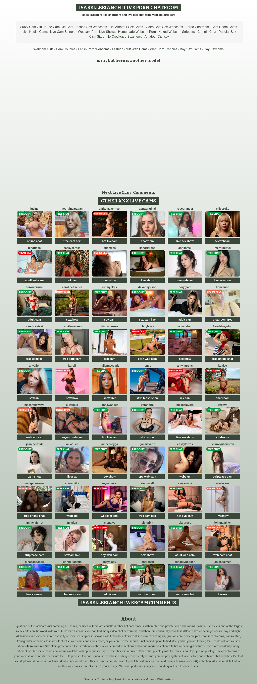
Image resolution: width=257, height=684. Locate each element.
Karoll (72, 365)
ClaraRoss (185, 522)
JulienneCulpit (110, 365)
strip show (147, 437)
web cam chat (222, 555)
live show (147, 280)
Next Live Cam (116, 192)
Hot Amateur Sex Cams (126, 27)
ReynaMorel (109, 483)
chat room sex (72, 594)
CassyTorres (185, 444)
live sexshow (185, 241)
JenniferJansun (72, 561)
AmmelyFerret (34, 522)
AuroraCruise (34, 287)
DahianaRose (109, 326)
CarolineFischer (72, 287)
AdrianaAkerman (109, 208)
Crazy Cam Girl (31, 27)
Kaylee (222, 365)
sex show (147, 555)
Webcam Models (144, 679)
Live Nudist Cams (35, 31)
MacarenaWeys (34, 404)
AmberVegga (109, 444)
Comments (144, 192)
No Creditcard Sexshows (124, 36)
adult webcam (34, 280)
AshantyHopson (185, 561)
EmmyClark (109, 287)
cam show (109, 280)
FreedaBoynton (222, 326)
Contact (102, 679)
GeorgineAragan (72, 208)
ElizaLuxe (72, 404)
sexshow (72, 319)
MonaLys (109, 522)
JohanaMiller (222, 522)
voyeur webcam (72, 437)
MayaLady (109, 561)
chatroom (147, 241)
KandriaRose (147, 247)
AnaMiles (110, 247)
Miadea (72, 522)
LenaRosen (147, 561)
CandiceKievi (34, 326)
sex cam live (147, 319)
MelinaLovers (185, 404)
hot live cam (185, 515)
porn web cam (147, 358)
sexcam (34, 398)
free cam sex (72, 241)
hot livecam (109, 241)
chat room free (222, 319)
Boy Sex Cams (190, 49)
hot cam (72, 280)
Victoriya (147, 522)
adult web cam (185, 555)
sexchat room (147, 594)
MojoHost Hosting (120, 679)
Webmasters (165, 679)
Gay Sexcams (214, 49)
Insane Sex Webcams (91, 27)
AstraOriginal (147, 208)
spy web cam (147, 476)
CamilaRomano (72, 326)
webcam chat (109, 515)
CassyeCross (72, 247)
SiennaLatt (147, 483)
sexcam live (72, 555)
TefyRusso (34, 247)
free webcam (185, 280)
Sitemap (89, 679)
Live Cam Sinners (62, 31)
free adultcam (72, 358)
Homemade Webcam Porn (137, 31)
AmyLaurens (185, 365)
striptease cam (223, 476)
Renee (147, 365)
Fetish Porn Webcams (93, 49)
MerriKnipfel (223, 247)
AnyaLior (34, 365)
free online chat (222, 358)
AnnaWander (109, 404)
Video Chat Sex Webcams (164, 27)
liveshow (222, 515)
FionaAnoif (222, 287)
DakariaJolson (147, 287)
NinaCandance (34, 561)
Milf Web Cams (136, 49)
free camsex (34, 358)
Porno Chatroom (197, 27)
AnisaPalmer (222, 561)
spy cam (109, 319)
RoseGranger (185, 208)
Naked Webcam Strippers (176, 31)
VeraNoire (147, 404)
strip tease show (147, 398)
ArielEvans (223, 483)
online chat (34, 241)
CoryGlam (185, 287)
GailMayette (147, 444)
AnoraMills (72, 483)
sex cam (185, 398)
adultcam (110, 594)
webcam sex (34, 437)
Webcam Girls (43, 49)
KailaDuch (72, 444)
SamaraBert (185, 326)
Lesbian (117, 49)
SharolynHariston (222, 444)
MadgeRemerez (34, 483)
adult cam (34, 319)
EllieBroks (222, 208)
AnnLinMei (185, 247)
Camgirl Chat (206, 31)
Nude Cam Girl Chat (58, 27)
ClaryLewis (147, 326)
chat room (222, 398)
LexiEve (222, 404)
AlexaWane (185, 483)
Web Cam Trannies (163, 49)
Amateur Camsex (157, 36)
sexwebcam (222, 241)
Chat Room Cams (224, 27)
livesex (72, 476)
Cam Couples (65, 49)
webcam (109, 358)
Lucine (34, 208)
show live (109, 398)
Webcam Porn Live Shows (96, 31)
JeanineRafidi (34, 444)
